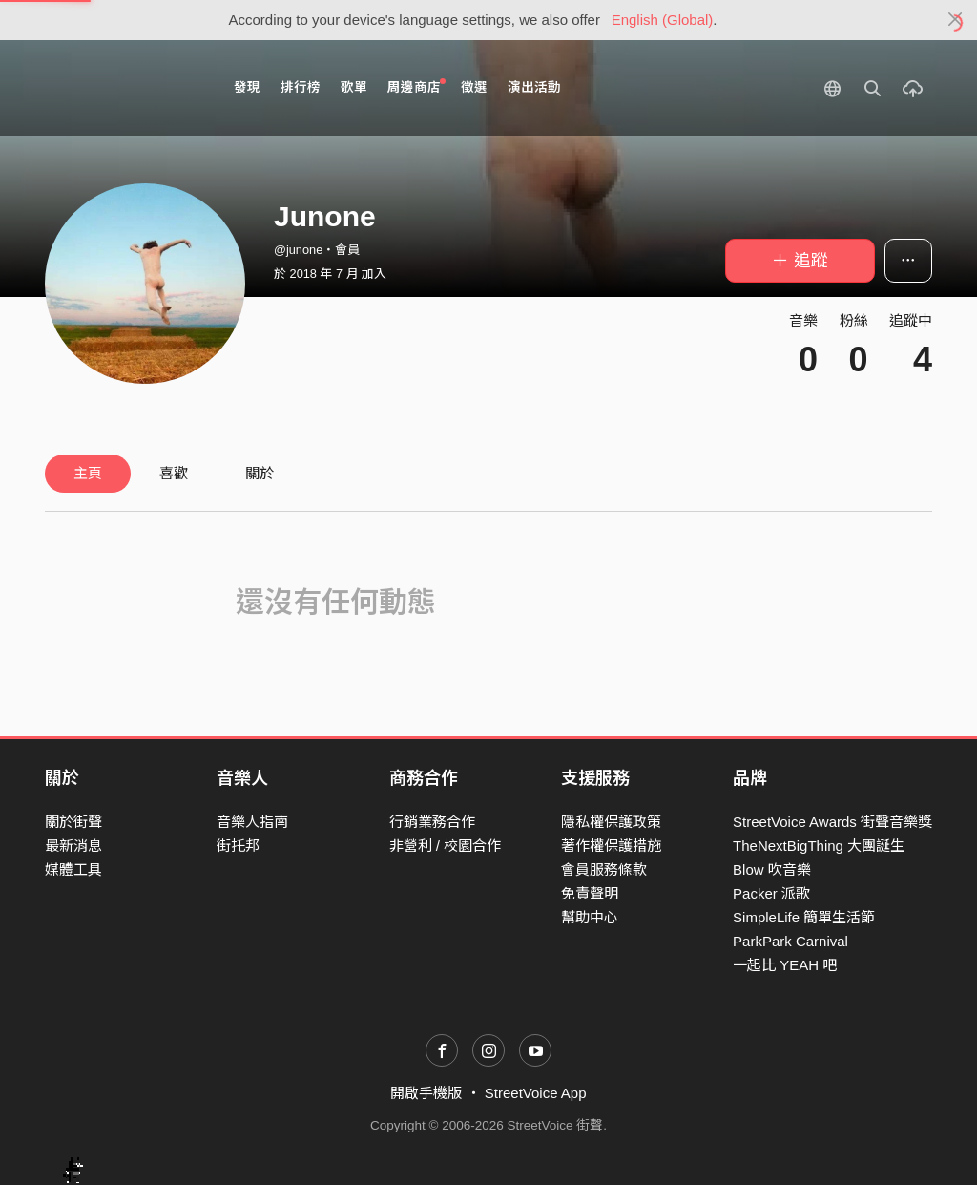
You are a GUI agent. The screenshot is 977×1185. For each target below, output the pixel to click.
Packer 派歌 (771, 893)
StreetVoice (123, 87)
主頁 (87, 473)
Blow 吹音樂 (772, 869)
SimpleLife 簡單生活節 (804, 917)
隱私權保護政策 (611, 822)
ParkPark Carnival (790, 941)
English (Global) (663, 19)
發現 (247, 87)
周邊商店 (416, 86)
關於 (259, 473)
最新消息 (73, 845)
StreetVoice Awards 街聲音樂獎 (832, 822)
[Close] (955, 20)
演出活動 (534, 87)
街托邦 (238, 845)
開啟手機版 (426, 1093)
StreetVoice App (536, 1093)
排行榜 (301, 87)
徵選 (474, 87)
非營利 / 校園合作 (445, 845)
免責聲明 (589, 893)
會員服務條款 (604, 869)
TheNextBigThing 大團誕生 (818, 845)
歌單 (354, 87)
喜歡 (173, 473)
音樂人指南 (252, 822)
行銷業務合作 (432, 822)
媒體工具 (73, 869)
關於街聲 (73, 822)
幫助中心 (589, 917)
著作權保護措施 (611, 845)
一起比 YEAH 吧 (785, 965)
